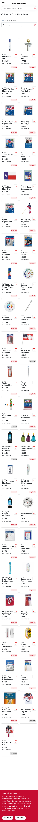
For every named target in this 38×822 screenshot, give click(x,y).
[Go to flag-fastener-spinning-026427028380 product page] (10, 610)
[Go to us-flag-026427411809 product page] (10, 740)
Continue (7, 818)
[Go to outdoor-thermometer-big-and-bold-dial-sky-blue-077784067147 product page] (28, 283)
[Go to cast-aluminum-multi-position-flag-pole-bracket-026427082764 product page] (10, 348)
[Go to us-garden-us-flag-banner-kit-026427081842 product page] (10, 283)
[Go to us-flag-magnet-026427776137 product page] (28, 610)
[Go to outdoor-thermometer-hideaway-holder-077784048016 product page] (10, 642)
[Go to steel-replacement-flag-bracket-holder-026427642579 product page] (28, 544)
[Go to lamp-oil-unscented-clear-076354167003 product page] (10, 446)
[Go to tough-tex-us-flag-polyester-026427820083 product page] (10, 87)
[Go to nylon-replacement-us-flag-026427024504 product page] (10, 217)
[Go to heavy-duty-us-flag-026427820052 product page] (28, 119)
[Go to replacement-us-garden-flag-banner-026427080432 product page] (28, 413)
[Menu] (3, 3)
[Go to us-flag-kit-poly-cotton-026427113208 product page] (28, 348)
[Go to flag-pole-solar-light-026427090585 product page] (28, 54)
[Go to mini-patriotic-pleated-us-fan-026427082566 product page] (28, 250)
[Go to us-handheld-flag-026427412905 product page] (28, 708)
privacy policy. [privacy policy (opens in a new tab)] (12, 806)
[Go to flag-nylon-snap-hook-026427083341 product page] (10, 675)
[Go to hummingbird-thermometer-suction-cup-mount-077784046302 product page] (28, 577)
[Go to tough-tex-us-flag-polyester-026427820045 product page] (28, 87)
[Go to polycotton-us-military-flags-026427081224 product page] (28, 675)
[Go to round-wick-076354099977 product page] (10, 708)
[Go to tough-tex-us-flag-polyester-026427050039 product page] (10, 152)
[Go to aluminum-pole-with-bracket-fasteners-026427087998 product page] (28, 152)
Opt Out (20, 818)
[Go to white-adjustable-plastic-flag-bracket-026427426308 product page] (10, 381)
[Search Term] (19, 8)
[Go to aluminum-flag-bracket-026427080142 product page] (10, 479)
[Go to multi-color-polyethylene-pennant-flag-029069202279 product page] (10, 413)
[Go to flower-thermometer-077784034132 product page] (28, 642)
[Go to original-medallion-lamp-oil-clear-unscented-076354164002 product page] (10, 511)
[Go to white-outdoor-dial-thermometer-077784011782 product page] (28, 511)
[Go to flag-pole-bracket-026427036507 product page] (10, 544)
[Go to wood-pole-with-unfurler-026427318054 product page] (28, 381)
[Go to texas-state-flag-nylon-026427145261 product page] (10, 185)
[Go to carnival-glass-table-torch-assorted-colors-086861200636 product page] (28, 446)
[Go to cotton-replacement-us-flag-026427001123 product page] (28, 185)
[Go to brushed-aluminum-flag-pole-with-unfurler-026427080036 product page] (28, 315)
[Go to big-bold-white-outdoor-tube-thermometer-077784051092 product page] (28, 479)
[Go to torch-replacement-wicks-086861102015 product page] (10, 577)
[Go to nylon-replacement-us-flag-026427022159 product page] (10, 119)
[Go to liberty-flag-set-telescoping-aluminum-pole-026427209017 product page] (10, 54)
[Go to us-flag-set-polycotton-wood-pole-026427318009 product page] (28, 217)
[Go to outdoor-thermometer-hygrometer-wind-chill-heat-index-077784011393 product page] (10, 315)
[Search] (35, 8)
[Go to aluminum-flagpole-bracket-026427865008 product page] (10, 250)
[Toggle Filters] (35, 25)
